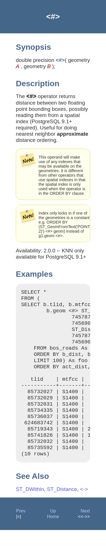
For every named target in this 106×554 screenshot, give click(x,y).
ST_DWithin (30, 513)
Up (53, 535)
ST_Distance (62, 513)
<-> (84, 513)
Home (53, 540)
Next (85, 535)
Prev (20, 535)
